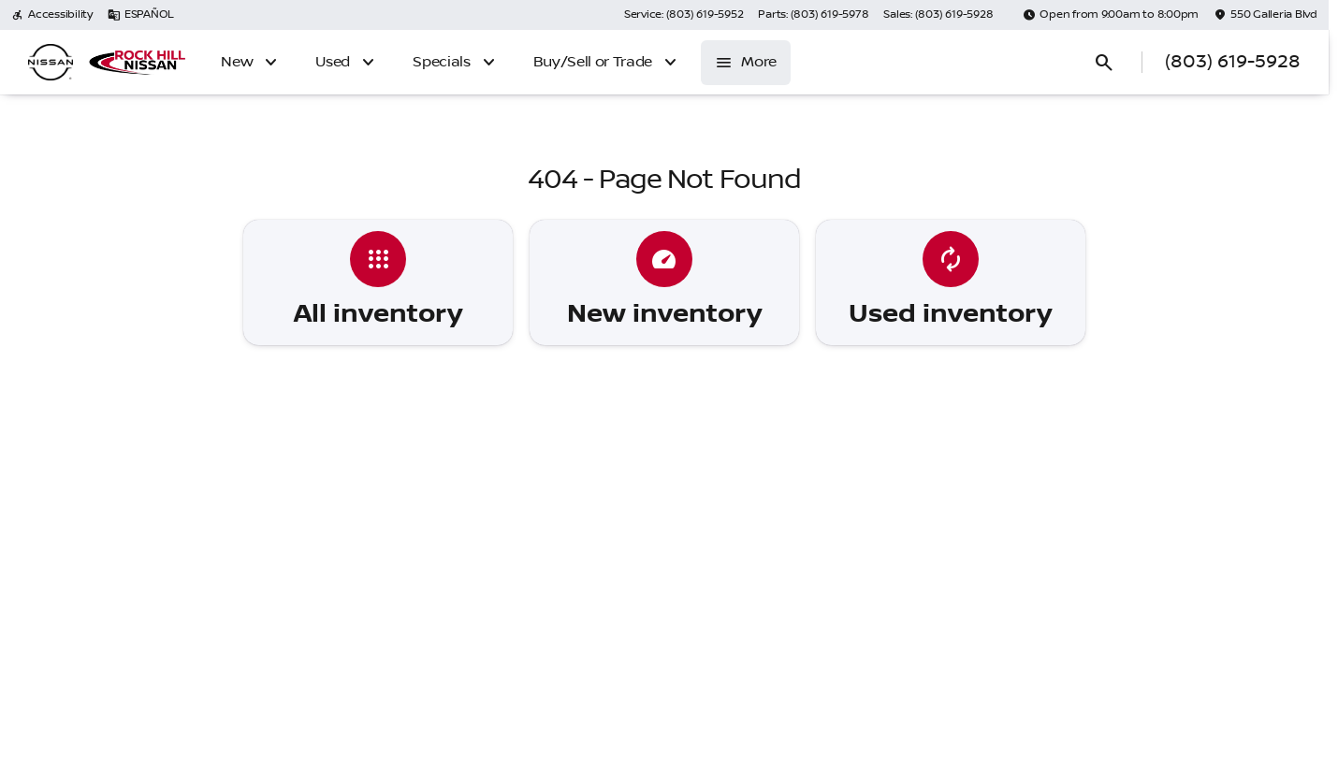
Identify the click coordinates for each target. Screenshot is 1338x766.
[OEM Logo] (50, 62)
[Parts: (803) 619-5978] (813, 15)
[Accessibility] (51, 15)
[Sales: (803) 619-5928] (938, 15)
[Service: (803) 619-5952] (683, 15)
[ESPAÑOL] (141, 15)
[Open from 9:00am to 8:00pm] (1110, 15)
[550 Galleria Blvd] (1265, 15)
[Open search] (1104, 63)
